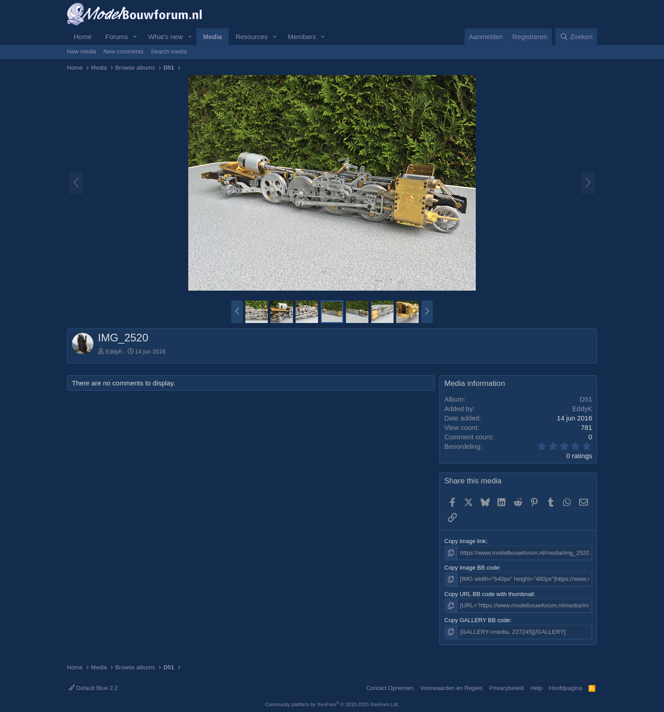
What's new (165, 36)
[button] (135, 36)
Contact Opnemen (390, 687)
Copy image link (465, 541)
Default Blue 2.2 (93, 687)
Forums (116, 36)
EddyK (114, 351)
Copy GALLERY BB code (477, 620)
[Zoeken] (576, 36)
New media (81, 51)
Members (302, 36)
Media (212, 36)
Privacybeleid (506, 687)
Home (83, 36)
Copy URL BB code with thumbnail (489, 593)
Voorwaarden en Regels (451, 687)
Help (537, 687)
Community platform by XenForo (332, 704)
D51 (586, 399)
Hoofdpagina (565, 687)
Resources (251, 36)
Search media (169, 51)
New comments (123, 51)
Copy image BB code (471, 567)
